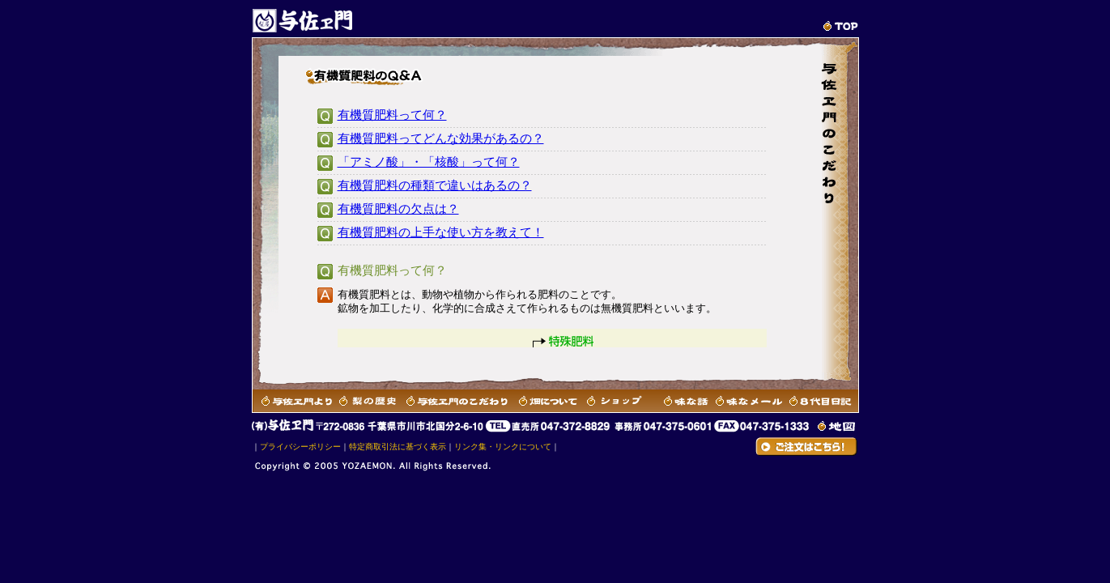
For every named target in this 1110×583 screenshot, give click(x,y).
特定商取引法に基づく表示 (397, 446)
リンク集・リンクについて (502, 446)
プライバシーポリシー (300, 446)
